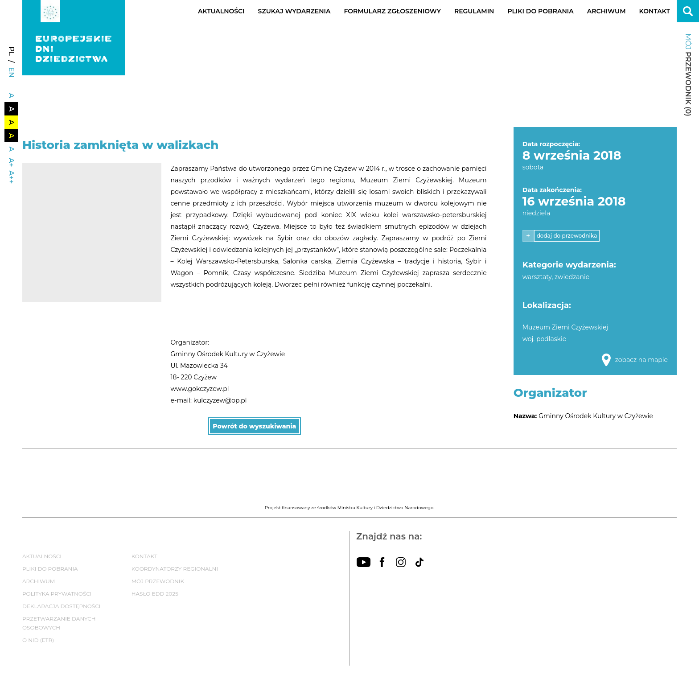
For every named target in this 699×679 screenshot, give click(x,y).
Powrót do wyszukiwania (254, 426)
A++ (11, 177)
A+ (11, 162)
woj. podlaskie (544, 339)
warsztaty (537, 277)
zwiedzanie (572, 277)
